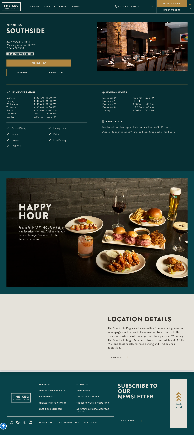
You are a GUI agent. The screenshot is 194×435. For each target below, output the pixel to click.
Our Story (44, 384)
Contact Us (83, 384)
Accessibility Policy (68, 422)
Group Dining (46, 396)
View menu (22, 72)
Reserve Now (39, 63)
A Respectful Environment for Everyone (93, 410)
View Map (121, 357)
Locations (33, 6)
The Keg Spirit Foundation (53, 403)
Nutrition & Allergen (50, 409)
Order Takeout (55, 72)
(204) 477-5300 (15, 48)
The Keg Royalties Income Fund (93, 403)
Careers (75, 6)
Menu (47, 6)
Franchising (83, 390)
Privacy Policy (46, 422)
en (190, 4)
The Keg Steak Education (52, 390)
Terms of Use (90, 422)
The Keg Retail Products (89, 396)
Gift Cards (60, 6)
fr (190, 8)
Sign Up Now (133, 420)
